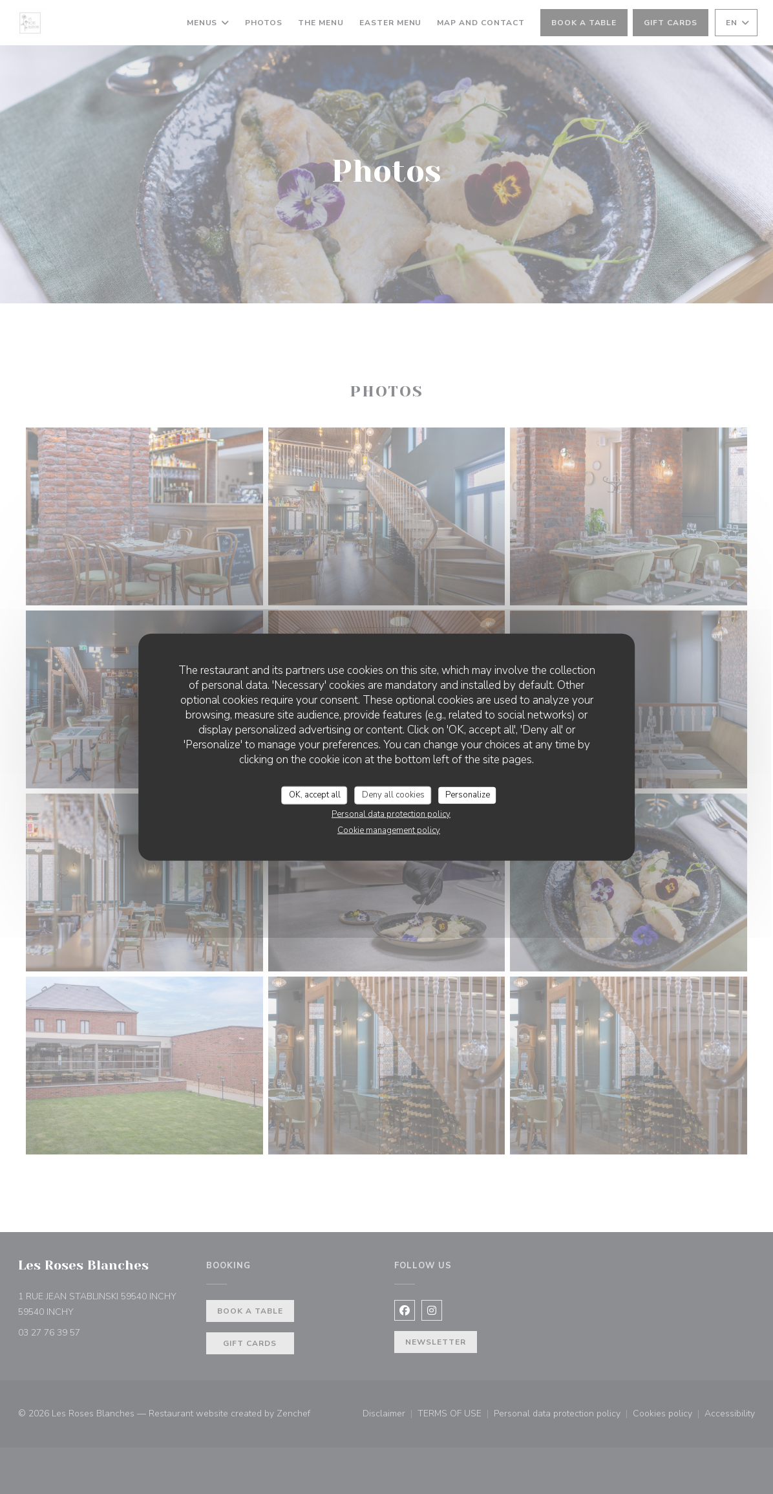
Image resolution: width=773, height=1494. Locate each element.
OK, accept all (315, 795)
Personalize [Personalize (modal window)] (467, 795)
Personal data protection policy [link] (391, 813)
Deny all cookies (393, 795)
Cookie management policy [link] (388, 830)
